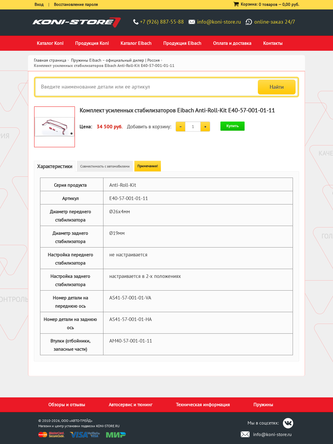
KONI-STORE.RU (108, 426)
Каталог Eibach (136, 43)
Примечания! (147, 166)
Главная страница (50, 60)
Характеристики (54, 166)
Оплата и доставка (232, 43)
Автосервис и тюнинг (130, 404)
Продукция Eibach (182, 43)
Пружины (263, 404)
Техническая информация (203, 404)
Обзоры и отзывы (66, 404)
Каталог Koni (50, 43)
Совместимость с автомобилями (105, 166)
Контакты (273, 43)
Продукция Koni (92, 43)
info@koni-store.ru (219, 21)
